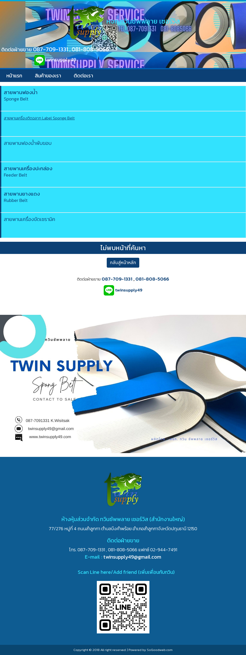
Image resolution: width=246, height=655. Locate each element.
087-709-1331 (50, 49)
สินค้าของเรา (48, 75)
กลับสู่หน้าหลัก (123, 262)
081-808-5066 (90, 49)
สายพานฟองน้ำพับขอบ (28, 143)
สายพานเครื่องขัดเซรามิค (29, 219)
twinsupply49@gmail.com (132, 557)
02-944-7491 (163, 549)
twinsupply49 (60, 59)
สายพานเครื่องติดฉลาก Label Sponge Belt (39, 118)
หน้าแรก (14, 75)
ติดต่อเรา (83, 75)
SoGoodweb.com (160, 649)
